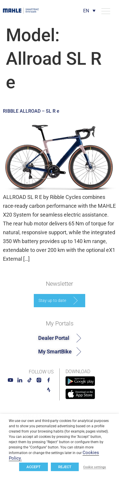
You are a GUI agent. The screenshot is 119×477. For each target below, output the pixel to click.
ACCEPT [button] (33, 467)
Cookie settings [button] (94, 467)
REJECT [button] (64, 467)
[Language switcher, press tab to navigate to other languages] (89, 11)
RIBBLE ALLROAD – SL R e (31, 111)
